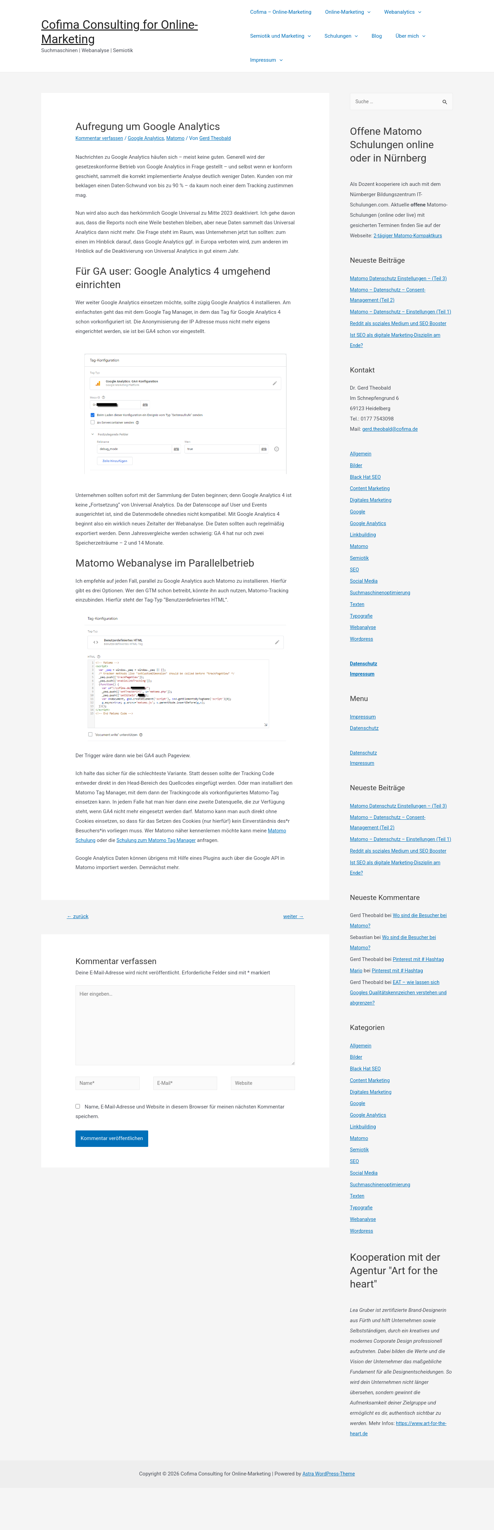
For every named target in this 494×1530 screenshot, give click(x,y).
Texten (357, 625)
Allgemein (361, 475)
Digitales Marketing (372, 521)
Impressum (266, 60)
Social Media (364, 602)
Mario (356, 1013)
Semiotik (360, 579)
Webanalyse (364, 648)
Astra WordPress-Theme (328, 1516)
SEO (355, 591)
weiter (292, 916)
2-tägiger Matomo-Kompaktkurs (410, 236)
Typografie (362, 637)
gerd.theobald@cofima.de (391, 450)
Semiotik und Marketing (280, 36)
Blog (370, 36)
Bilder (356, 487)
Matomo (181, 138)
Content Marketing (371, 510)
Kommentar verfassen (100, 138)
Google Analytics (150, 138)
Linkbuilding (363, 556)
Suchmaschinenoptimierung (382, 614)
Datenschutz (364, 685)
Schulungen (337, 36)
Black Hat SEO (366, 498)
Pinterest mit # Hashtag (420, 1001)
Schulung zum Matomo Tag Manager (160, 840)
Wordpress (362, 660)
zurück (78, 916)
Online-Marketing (344, 12)
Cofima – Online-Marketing (280, 12)
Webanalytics (395, 12)
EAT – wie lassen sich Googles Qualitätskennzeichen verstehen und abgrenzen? (401, 1034)
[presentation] (364, 12)
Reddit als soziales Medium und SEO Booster (401, 345)
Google (358, 533)
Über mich (400, 36)
